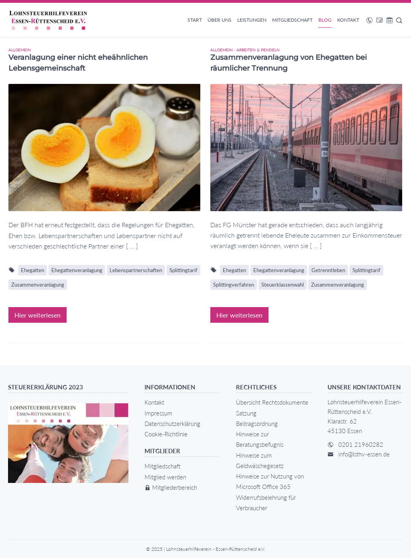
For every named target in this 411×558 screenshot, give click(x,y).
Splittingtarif (183, 270)
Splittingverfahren (233, 284)
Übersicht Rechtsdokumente (272, 402)
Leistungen (252, 20)
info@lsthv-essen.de (364, 454)
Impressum (158, 413)
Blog (325, 20)
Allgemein (19, 49)
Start (194, 20)
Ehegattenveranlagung (76, 270)
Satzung (246, 413)
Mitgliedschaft (292, 20)
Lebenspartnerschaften (136, 270)
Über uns (220, 20)
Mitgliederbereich (170, 487)
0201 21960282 (360, 444)
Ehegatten (32, 270)
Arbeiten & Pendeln (258, 49)
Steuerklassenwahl (282, 284)
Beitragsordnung (257, 423)
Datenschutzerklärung (172, 423)
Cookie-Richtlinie (165, 434)
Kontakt (348, 20)
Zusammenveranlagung (37, 284)
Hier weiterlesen (37, 315)
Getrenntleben (328, 270)
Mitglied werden (165, 477)
